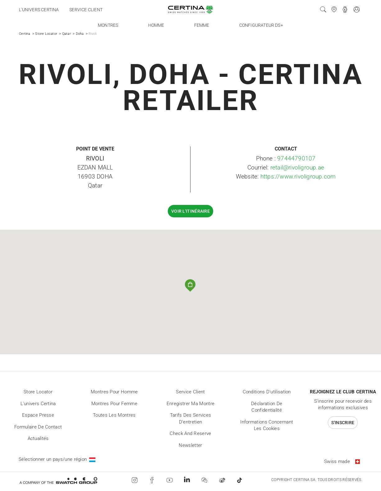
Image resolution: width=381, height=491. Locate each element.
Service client (86, 9)
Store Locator (46, 34)
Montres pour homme (114, 392)
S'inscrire (342, 422)
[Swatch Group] (58, 480)
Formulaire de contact (38, 427)
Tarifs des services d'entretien (190, 418)
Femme (201, 25)
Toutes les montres (114, 415)
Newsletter (190, 445)
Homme (156, 25)
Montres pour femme (114, 403)
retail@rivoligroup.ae (297, 167)
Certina (24, 34)
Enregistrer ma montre (190, 403)
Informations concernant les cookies (266, 425)
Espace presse (38, 415)
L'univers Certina (39, 9)
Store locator (38, 392)
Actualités (38, 438)
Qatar (66, 34)
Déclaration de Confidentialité (266, 407)
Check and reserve (190, 433)
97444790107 (296, 158)
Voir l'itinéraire (190, 211)
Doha (80, 34)
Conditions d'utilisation (267, 392)
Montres (108, 25)
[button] (190, 285)
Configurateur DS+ (261, 25)
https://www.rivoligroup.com (298, 176)
